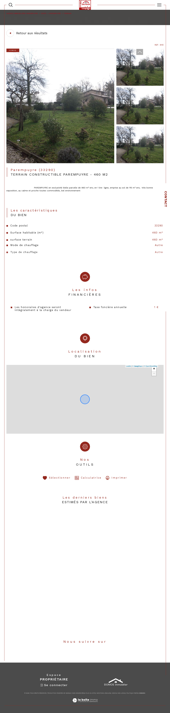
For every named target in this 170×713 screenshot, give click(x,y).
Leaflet (128, 366)
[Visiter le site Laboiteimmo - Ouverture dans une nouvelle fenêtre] (85, 703)
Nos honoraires (78, 693)
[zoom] (60, 162)
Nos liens (121, 693)
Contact (166, 199)
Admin (114, 693)
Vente (43, 13)
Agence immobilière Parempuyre (22, 13)
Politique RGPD (132, 693)
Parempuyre (55, 13)
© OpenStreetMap (150, 366)
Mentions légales (103, 693)
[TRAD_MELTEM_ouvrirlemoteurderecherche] (11, 5)
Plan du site (90, 693)
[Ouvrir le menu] (159, 5)
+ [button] (154, 369)
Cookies (142, 693)
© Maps (137, 366)
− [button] (154, 373)
